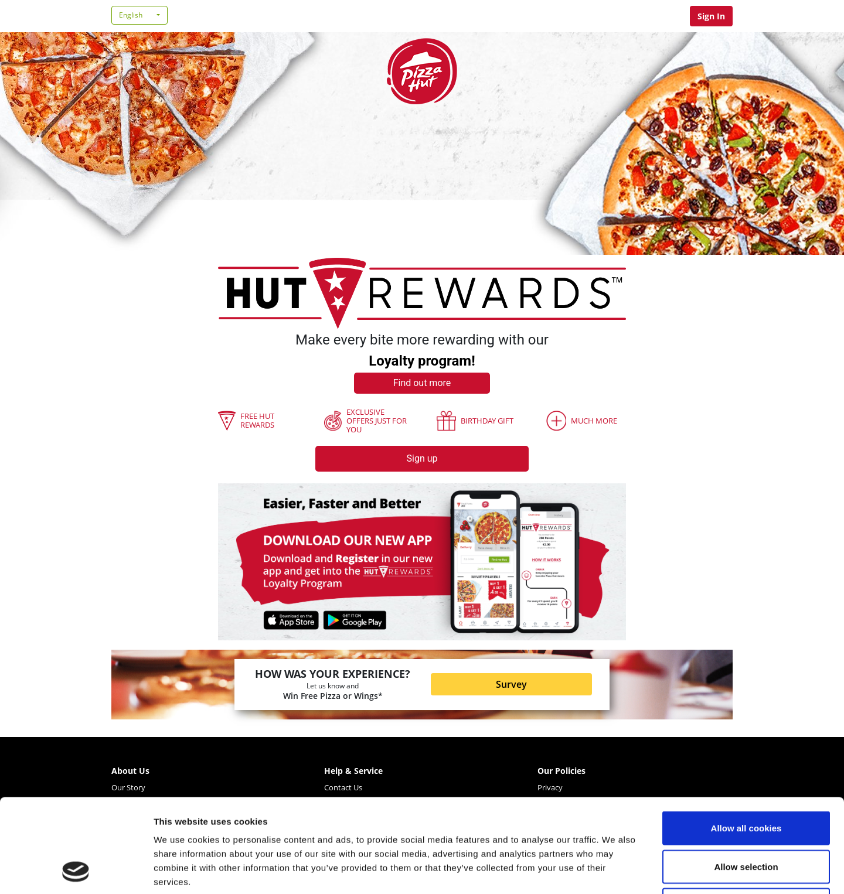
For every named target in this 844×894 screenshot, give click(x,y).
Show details (615, 871)
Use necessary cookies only (746, 817)
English (130, 15)
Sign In (711, 16)
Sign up (422, 458)
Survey (511, 684)
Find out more (422, 382)
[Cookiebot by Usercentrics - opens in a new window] (76, 871)
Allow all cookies (746, 740)
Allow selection (746, 779)
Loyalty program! (422, 361)
